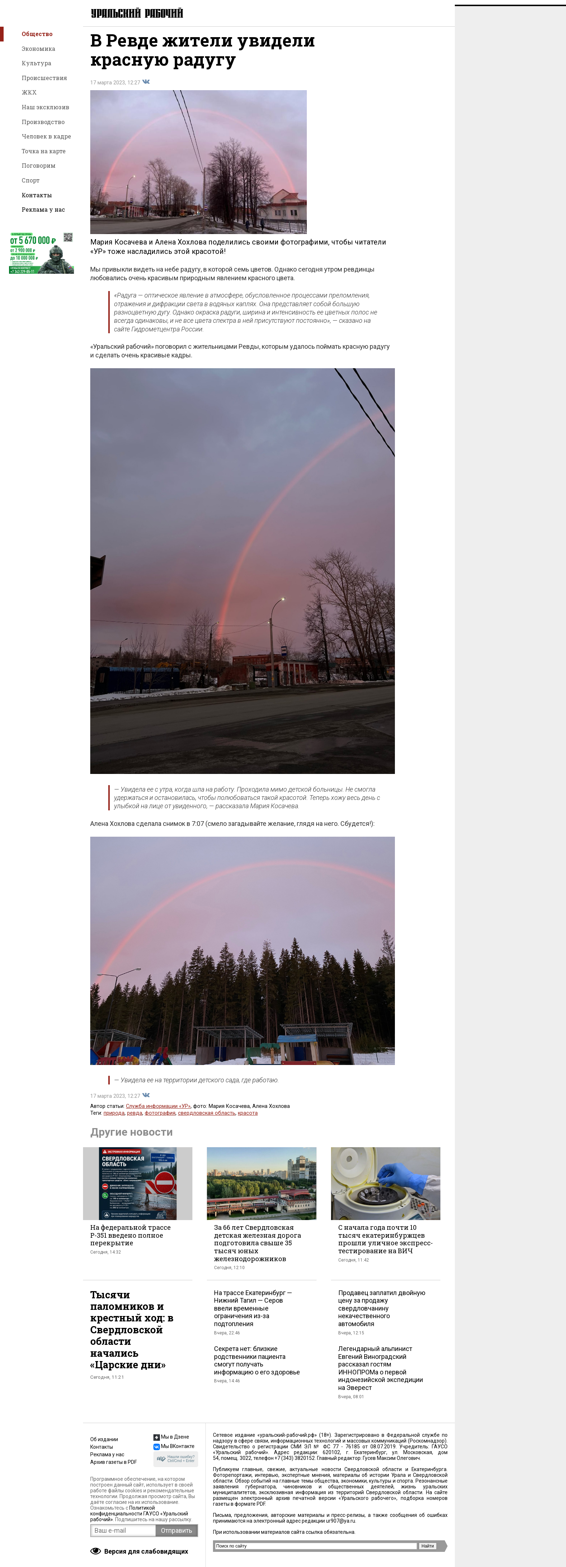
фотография (160, 1118)
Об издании (104, 1439)
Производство (43, 122)
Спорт (31, 180)
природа (114, 1118)
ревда (134, 1118)
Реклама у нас (43, 209)
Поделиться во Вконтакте (146, 87)
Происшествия (44, 78)
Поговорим (39, 165)
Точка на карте (44, 151)
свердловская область (206, 1118)
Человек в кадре (46, 136)
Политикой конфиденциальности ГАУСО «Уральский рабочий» (139, 1513)
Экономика (38, 48)
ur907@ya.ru (340, 1521)
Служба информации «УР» (158, 1111)
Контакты (37, 195)
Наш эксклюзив (45, 107)
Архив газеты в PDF (113, 1462)
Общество (37, 34)
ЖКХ (29, 92)
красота (248, 1118)
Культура (36, 63)
